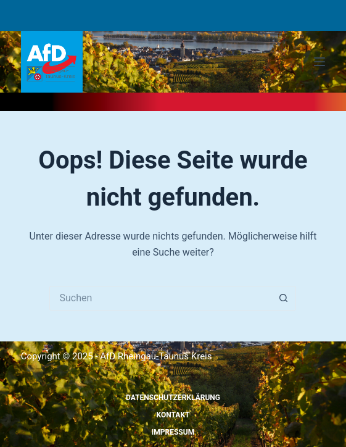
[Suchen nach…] (160, 298)
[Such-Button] (283, 298)
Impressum (173, 432)
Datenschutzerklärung (173, 397)
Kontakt (173, 415)
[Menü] (319, 61)
